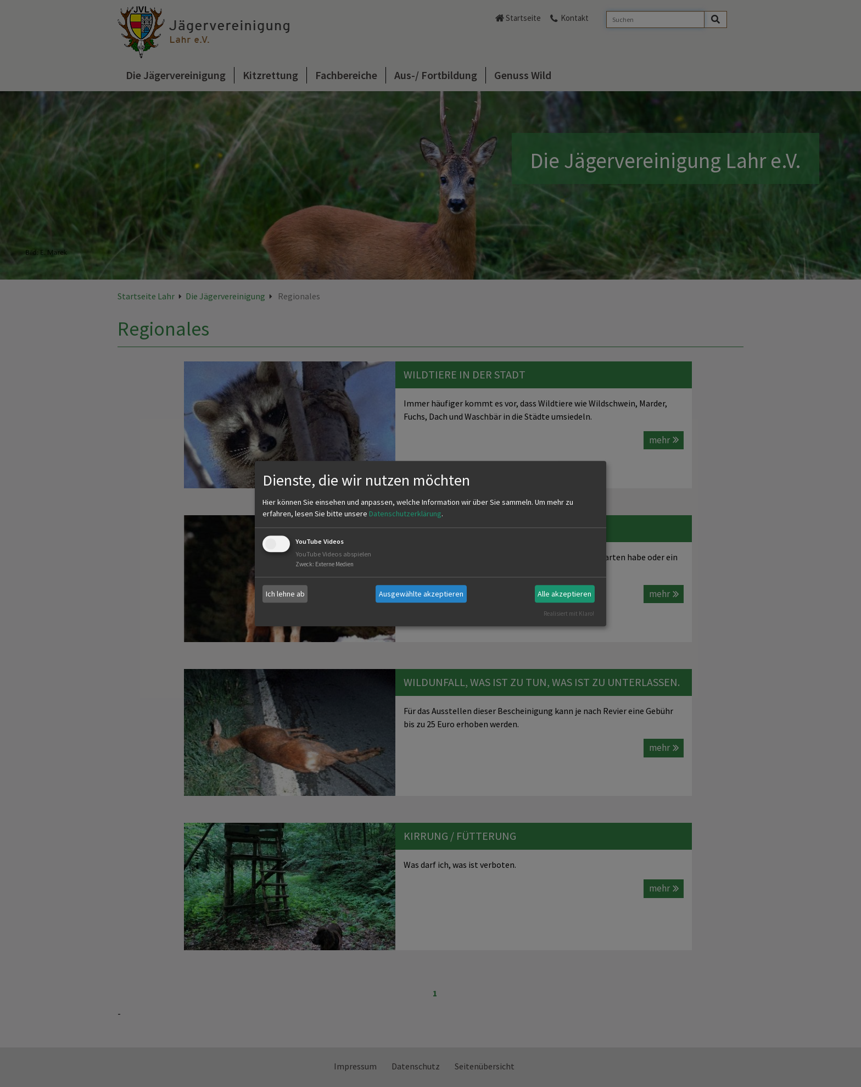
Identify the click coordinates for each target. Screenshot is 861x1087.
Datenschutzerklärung (405, 514)
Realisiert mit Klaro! (569, 613)
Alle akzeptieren (564, 594)
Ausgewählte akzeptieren (421, 594)
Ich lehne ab (285, 594)
